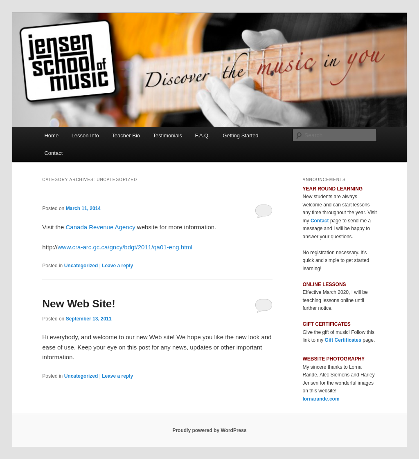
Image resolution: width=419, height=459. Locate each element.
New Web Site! (78, 304)
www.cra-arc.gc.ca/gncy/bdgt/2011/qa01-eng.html (125, 247)
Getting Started (240, 135)
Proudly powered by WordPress (209, 430)
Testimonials (167, 135)
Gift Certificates (343, 340)
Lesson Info (85, 135)
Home (51, 135)
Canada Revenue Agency (100, 227)
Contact (53, 153)
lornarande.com (321, 399)
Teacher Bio (126, 135)
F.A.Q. (202, 135)
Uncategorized (81, 266)
